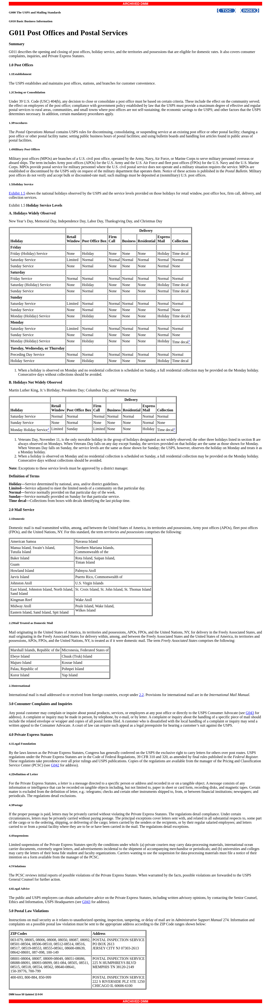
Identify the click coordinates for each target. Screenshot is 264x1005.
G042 (55, 765)
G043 (250, 713)
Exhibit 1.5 (17, 193)
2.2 (141, 695)
